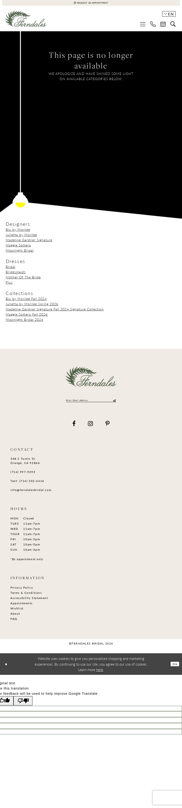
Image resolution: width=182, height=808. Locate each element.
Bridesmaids (16, 274)
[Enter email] (91, 403)
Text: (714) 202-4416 (27, 485)
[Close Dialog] (7, 668)
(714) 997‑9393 (22, 476)
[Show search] (173, 26)
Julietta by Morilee (21, 236)
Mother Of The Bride (23, 279)
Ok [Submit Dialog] (174, 667)
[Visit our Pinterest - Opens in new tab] (107, 427)
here (99, 673)
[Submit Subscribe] (114, 403)
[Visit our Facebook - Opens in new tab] (74, 427)
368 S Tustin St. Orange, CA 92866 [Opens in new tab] (25, 464)
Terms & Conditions (26, 597)
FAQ (13, 623)
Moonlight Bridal (20, 252)
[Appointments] (91, 4)
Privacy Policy (21, 591)
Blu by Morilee (18, 231)
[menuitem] (143, 26)
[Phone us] (153, 26)
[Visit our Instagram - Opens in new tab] (91, 427)
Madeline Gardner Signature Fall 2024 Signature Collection (55, 311)
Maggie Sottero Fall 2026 (27, 316)
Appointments (21, 607)
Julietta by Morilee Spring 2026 (32, 306)
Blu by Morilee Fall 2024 (26, 300)
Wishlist (16, 612)
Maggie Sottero (18, 247)
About (15, 617)
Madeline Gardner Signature (29, 242)
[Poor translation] (28, 705)
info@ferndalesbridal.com (30, 494)
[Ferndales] (26, 22)
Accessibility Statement (29, 602)
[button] (143, 26)
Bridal (10, 268)
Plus (9, 284)
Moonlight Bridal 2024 (24, 321)
